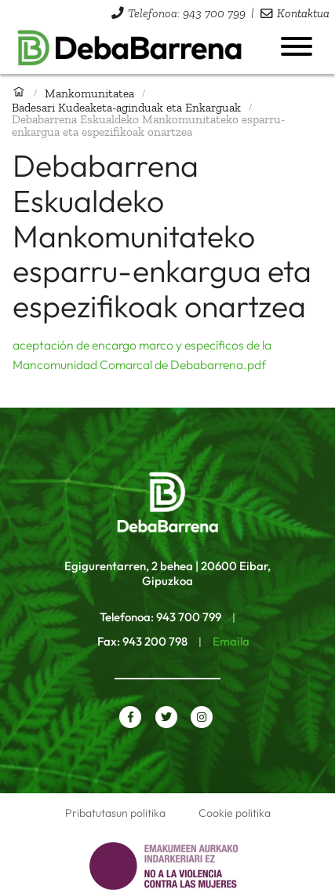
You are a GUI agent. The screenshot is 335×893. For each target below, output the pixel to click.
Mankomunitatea (89, 93)
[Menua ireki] (296, 46)
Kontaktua (303, 12)
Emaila (231, 641)
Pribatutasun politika (115, 813)
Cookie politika (234, 813)
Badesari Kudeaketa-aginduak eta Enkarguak (126, 107)
